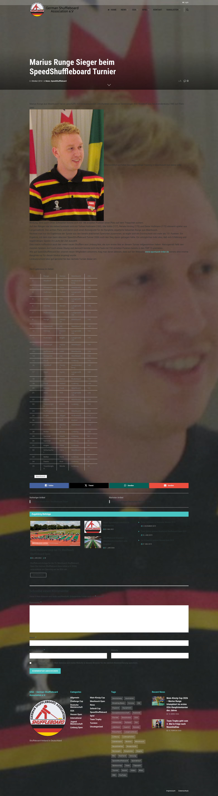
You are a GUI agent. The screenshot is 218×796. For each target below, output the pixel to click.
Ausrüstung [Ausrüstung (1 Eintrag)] (117, 699)
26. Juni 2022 (36, 558)
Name (33, 638)
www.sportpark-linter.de (157, 251)
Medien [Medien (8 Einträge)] (129, 742)
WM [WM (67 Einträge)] (114, 776)
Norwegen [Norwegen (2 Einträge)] (117, 752)
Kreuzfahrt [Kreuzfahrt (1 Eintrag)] (117, 733)
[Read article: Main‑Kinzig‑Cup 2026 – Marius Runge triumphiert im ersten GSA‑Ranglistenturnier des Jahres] (158, 701)
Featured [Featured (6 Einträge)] (136, 713)
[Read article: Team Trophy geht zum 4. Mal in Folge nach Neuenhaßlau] (158, 724)
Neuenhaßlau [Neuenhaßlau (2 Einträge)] (118, 747)
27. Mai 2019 (146, 545)
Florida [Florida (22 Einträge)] (115, 718)
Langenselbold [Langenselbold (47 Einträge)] (131, 733)
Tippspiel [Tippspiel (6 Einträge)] (137, 766)
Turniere (93, 724)
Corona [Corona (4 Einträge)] (131, 704)
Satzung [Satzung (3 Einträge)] (133, 757)
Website (114, 651)
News (123, 10)
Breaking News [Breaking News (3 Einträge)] (119, 704)
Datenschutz (183, 792)
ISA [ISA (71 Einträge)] (136, 723)
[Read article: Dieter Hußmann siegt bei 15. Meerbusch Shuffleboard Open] (55, 533)
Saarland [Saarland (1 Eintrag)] (122, 757)
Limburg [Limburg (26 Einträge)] (116, 737)
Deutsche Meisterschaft (76, 706)
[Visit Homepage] (54, 10)
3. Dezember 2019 (148, 527)
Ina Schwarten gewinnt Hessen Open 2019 (157, 541)
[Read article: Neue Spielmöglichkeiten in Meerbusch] (92, 527)
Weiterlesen (39, 575)
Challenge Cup (76, 702)
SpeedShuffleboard (59, 81)
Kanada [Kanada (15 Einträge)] (136, 728)
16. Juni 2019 (146, 536)
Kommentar (36, 603)
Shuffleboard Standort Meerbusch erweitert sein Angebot (115, 541)
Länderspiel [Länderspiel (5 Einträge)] (117, 742)
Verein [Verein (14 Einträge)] (124, 771)
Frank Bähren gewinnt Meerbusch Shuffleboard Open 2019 (163, 532)
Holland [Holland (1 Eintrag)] (128, 723)
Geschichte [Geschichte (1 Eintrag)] (126, 718)
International (75, 719)
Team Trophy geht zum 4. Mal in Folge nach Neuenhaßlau (177, 724)
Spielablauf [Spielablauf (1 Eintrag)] (136, 761)
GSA (134, 10)
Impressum (170, 792)
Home (112, 10)
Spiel (144, 10)
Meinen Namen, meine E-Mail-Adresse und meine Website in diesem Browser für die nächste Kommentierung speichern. (85, 663)
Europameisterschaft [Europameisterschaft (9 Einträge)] (121, 713)
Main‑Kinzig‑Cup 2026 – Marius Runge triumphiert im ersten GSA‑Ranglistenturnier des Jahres (177, 704)
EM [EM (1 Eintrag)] (139, 704)
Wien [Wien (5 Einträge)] (141, 771)
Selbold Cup (95, 709)
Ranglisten (172, 10)
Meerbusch (40, 476)
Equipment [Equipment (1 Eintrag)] (127, 709)
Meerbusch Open (40, 544)
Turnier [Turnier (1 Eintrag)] (115, 771)
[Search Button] (187, 9)
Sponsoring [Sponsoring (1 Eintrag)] (117, 766)
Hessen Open (76, 715)
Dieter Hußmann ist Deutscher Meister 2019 (158, 523)
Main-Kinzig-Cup (97, 698)
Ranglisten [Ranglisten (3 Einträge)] (128, 752)
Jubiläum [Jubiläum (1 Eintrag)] (116, 728)
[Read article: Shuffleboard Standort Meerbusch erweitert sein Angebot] (92, 543)
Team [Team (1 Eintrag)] (127, 766)
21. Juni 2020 (109, 548)
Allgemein (74, 698)
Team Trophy (95, 720)
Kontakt (157, 10)
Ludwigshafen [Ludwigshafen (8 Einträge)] (128, 737)
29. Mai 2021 (108, 530)
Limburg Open (76, 728)
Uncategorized (96, 727)
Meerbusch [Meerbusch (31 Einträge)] (139, 742)
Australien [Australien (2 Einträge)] (129, 699)
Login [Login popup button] (186, 2)
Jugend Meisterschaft (76, 723)
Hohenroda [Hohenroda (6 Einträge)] (117, 723)
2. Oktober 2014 (36, 81)
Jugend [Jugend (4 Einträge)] (126, 728)
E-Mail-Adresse (37, 651)
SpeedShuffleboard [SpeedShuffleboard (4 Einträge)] (120, 761)
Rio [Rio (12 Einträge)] (114, 757)
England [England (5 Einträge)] (116, 709)
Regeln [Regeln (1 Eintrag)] (139, 752)
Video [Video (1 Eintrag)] (133, 771)
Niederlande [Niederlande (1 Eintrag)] (132, 747)
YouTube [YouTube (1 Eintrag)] (122, 776)
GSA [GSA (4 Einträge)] (136, 718)
